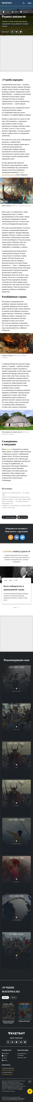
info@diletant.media (7, 1074)
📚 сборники (5, 1053)
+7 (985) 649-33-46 (21, 1098)
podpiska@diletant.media (8, 1070)
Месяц (13, 997)
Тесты (10, 743)
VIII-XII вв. (21, 705)
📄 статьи (4, 1055)
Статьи (11, 667)
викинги (9, 449)
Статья (6, 12)
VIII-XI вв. (21, 743)
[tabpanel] (16, 591)
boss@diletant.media (13, 1098)
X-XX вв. (22, 667)
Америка (16, 781)
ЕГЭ (10, 934)
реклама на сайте (21, 1057)
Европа (16, 667)
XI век (22, 781)
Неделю (5, 997)
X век (21, 895)
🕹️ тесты (4, 1058)
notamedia (20, 1088)
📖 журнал (5, 1060)
